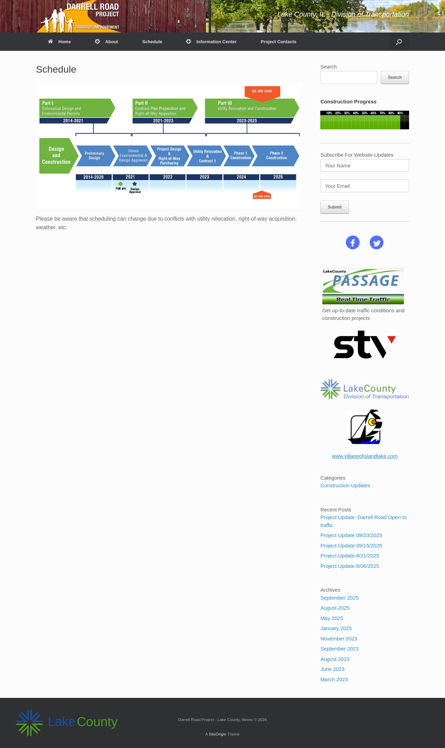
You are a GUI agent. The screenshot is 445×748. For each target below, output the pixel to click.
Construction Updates (345, 485)
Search (328, 67)
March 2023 (334, 679)
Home (59, 41)
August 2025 (334, 608)
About (106, 41)
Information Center (211, 41)
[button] (399, 42)
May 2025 (331, 618)
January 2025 (336, 628)
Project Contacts (278, 41)
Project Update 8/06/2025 (349, 566)
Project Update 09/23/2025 (351, 535)
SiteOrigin (217, 734)
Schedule (152, 41)
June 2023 (332, 669)
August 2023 (334, 659)
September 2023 (339, 649)
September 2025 (339, 598)
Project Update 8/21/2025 (349, 555)
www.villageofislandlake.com (365, 456)
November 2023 (338, 638)
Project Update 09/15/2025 (351, 545)
